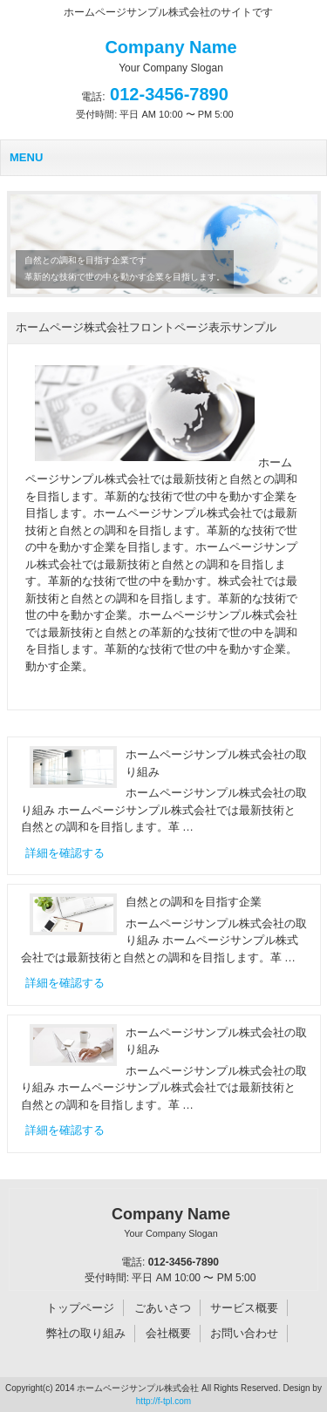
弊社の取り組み (86, 1333)
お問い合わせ (244, 1333)
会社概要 (168, 1333)
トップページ (80, 1307)
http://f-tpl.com (163, 1401)
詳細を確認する (65, 852)
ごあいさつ (162, 1307)
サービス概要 (244, 1307)
